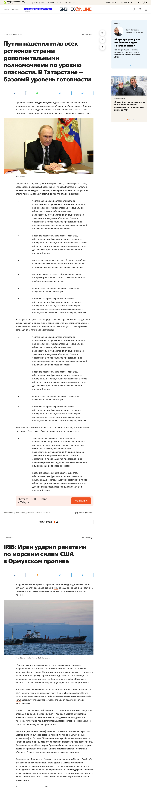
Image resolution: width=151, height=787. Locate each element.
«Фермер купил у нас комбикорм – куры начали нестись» (127, 42)
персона (117, 24)
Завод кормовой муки (134, 32)
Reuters (51, 710)
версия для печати (84, 513)
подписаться (81, 500)
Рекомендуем (119, 98)
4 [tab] (128, 119)
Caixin (42, 710)
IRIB (56, 588)
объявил (47, 759)
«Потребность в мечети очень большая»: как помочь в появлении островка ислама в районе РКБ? (129, 106)
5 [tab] (129, 119)
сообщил (87, 769)
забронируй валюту (16, 2)
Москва (124, 2)
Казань (6, 9)
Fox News (21, 689)
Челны (108, 2)
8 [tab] (133, 119)
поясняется (66, 109)
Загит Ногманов (132, 30)
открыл (44, 745)
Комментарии (48, 522)
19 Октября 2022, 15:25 (13, 35)
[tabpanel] (129, 42)
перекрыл (85, 731)
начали (50, 738)
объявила (20, 752)
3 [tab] (130, 65)
